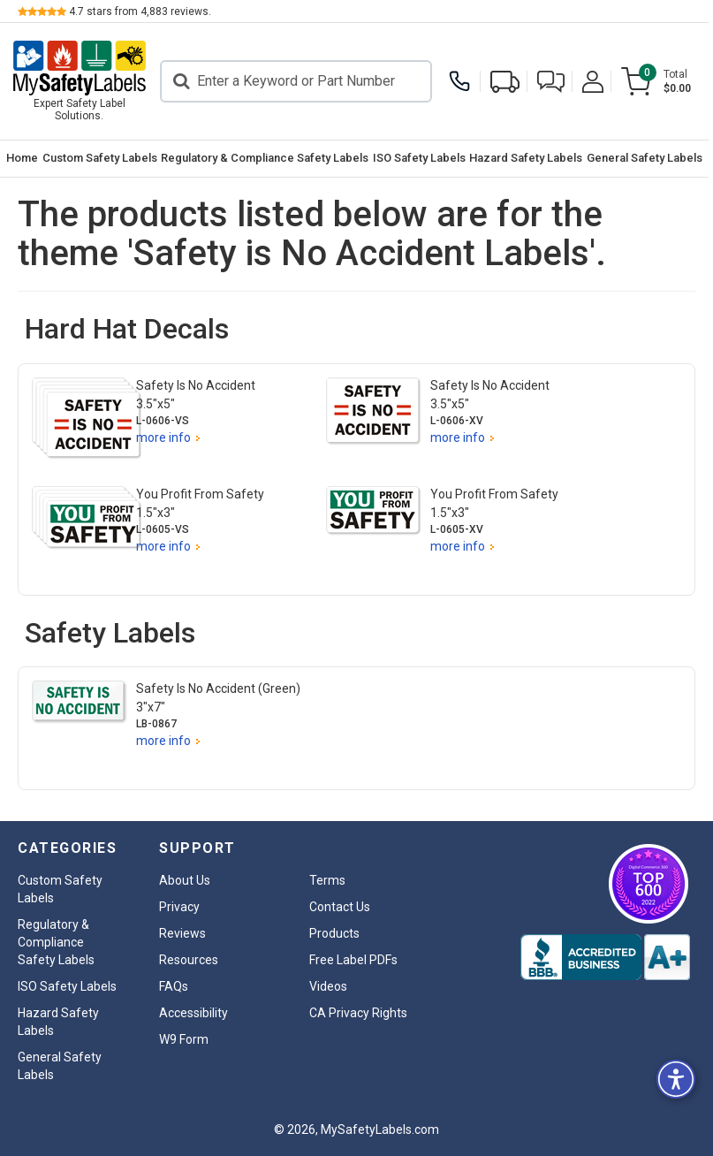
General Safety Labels (648, 157)
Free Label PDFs (353, 960)
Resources (188, 960)
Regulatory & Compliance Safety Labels (266, 157)
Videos (328, 986)
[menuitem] (22, 159)
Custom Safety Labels (100, 157)
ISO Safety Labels (421, 157)
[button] (555, 82)
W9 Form (184, 1039)
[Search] (298, 81)
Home (23, 157)
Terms (327, 880)
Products (334, 933)
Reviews (182, 933)
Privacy (179, 907)
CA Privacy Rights (358, 1013)
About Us (184, 880)
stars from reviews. (140, 11)
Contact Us (339, 907)
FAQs (173, 986)
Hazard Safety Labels (529, 157)
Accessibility (193, 1013)
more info (163, 437)
